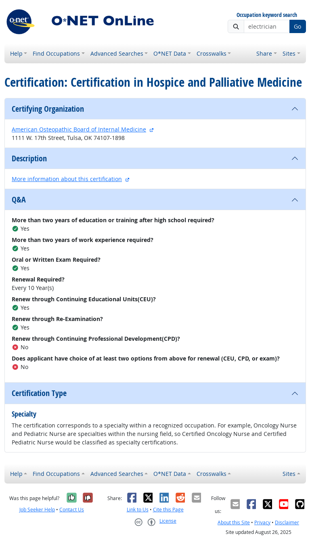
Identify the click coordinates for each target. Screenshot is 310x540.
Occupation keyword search (267, 15)
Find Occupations (56, 53)
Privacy (262, 522)
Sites (289, 53)
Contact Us (71, 509)
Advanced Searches (116, 53)
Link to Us (138, 509)
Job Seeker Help (37, 509)
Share (264, 53)
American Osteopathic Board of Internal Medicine (79, 129)
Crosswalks (211, 53)
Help (16, 53)
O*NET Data (169, 53)
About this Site (234, 522)
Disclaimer (287, 522)
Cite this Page (168, 509)
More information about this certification (67, 179)
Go (297, 26)
